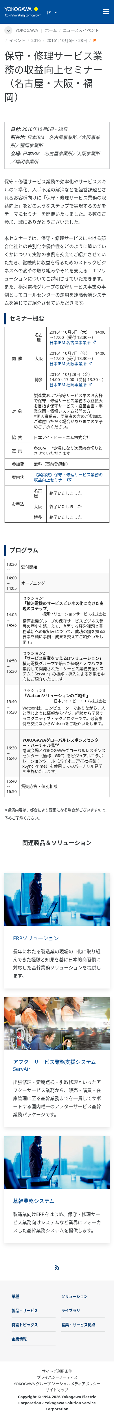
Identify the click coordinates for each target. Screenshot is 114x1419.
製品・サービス (25, 1310)
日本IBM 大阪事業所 (70, 363)
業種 (15, 1296)
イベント (17, 40)
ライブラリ (70, 1310)
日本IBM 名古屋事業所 (72, 342)
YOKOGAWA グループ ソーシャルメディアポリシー (57, 1383)
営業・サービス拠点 (78, 1324)
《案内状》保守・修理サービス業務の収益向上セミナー (68, 477)
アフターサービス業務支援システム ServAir (57, 1065)
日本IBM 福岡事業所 (70, 384)
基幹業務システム (33, 1201)
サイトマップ (57, 1389)
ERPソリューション (36, 938)
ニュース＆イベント (81, 30)
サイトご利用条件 (57, 1371)
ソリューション (74, 1296)
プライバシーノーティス (57, 1377)
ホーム (51, 30)
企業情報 (19, 1339)
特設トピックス (25, 1324)
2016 (36, 40)
